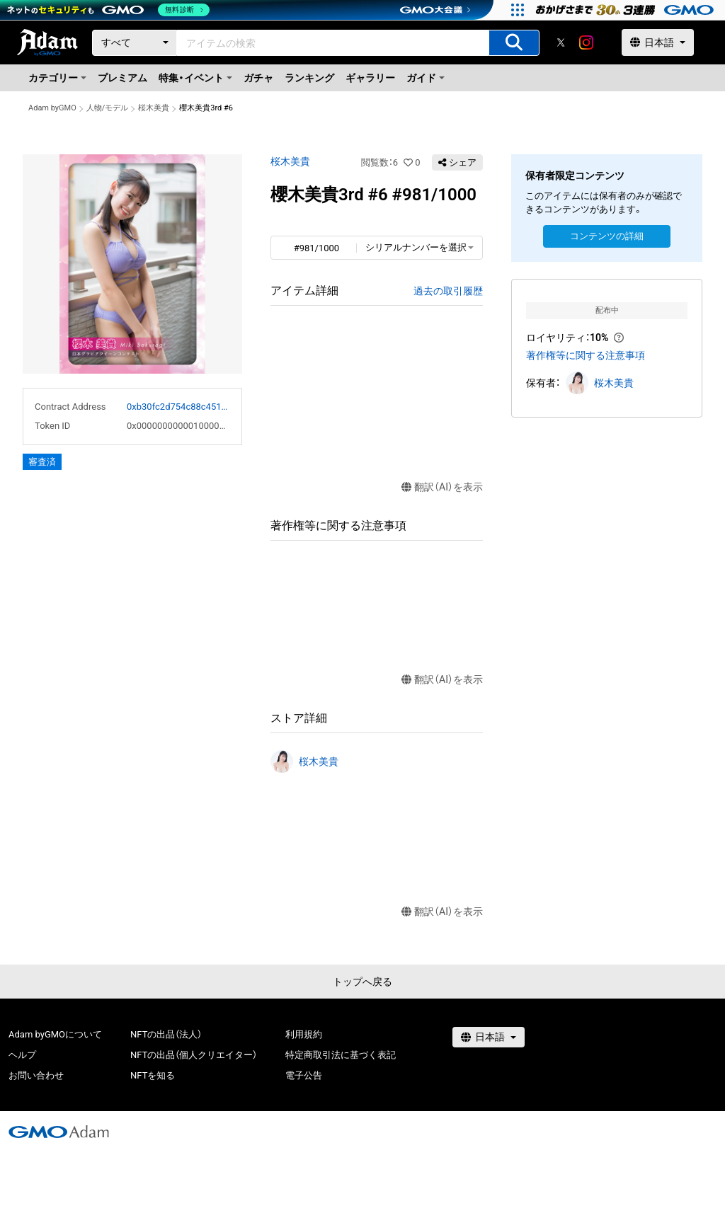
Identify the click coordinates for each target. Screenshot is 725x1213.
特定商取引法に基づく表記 (340, 1055)
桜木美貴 (153, 108)
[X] (561, 42)
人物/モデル (107, 108)
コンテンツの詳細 (607, 236)
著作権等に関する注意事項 (585, 355)
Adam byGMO (52, 108)
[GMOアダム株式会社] (58, 1131)
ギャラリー (370, 78)
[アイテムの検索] (514, 43)
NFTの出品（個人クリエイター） (193, 1055)
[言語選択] (658, 42)
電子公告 (303, 1075)
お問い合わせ (36, 1075)
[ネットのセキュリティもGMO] (109, 10)
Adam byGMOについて (55, 1034)
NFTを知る (152, 1075)
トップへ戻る (362, 981)
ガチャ (258, 78)
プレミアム (122, 78)
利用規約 (303, 1034)
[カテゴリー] (134, 43)
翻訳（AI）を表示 (442, 487)
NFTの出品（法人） (166, 1034)
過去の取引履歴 (448, 291)
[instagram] (586, 42)
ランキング (309, 78)
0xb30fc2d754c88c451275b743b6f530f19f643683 (178, 406)
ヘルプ (22, 1055)
